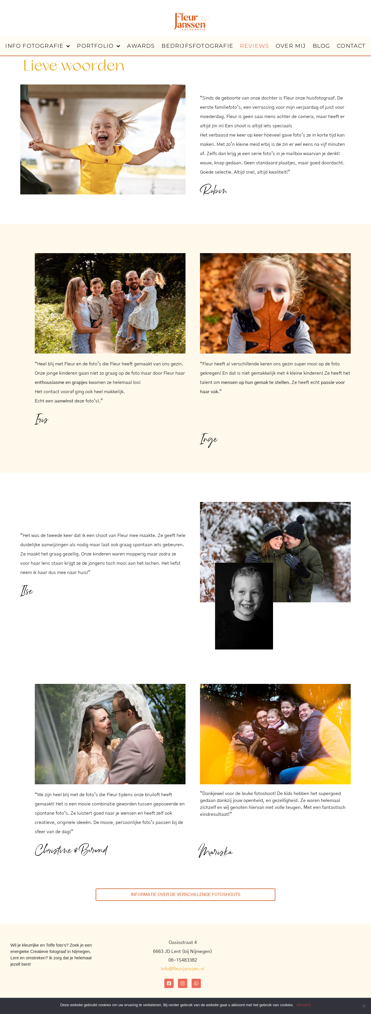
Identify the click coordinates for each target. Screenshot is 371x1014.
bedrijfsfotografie (197, 46)
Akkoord (304, 1005)
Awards (141, 46)
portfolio (98, 46)
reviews (254, 46)
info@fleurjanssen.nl (182, 969)
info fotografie (37, 46)
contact (351, 46)
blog (321, 46)
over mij (291, 46)
